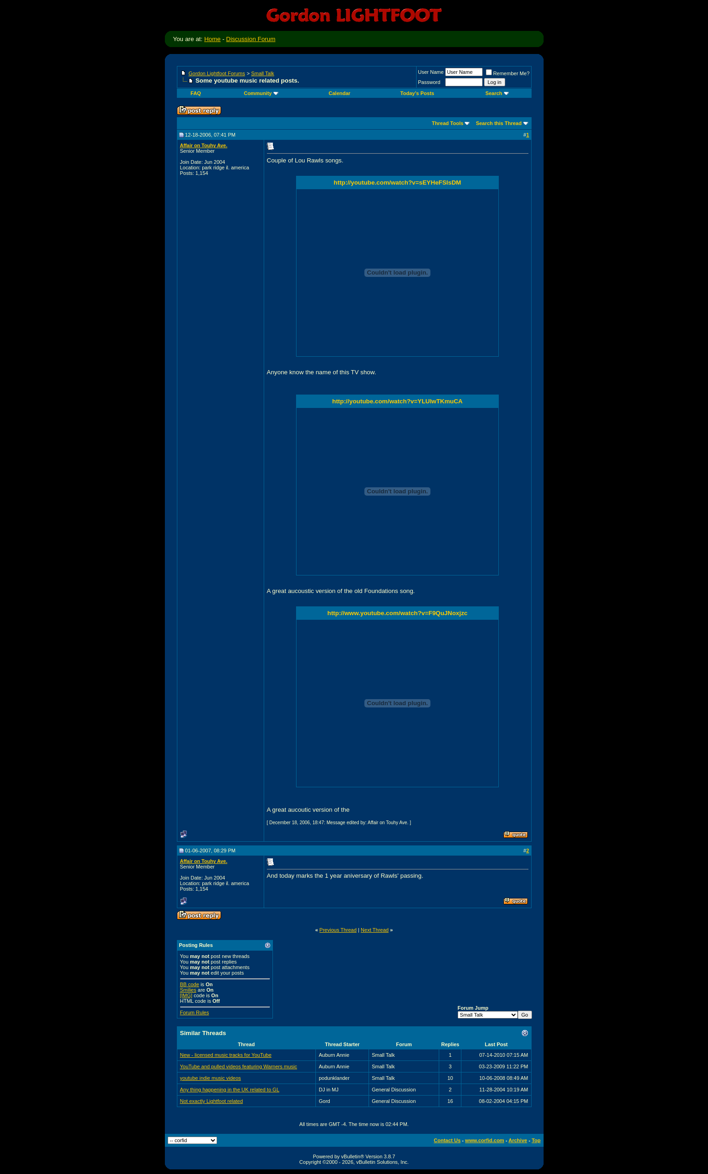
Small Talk (262, 73)
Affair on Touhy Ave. (204, 145)
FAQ (196, 93)
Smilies (188, 990)
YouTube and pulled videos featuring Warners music (238, 1066)
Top (536, 1140)
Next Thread (374, 930)
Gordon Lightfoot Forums (216, 73)
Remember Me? (508, 73)
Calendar (340, 93)
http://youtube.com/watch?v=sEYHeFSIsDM (397, 182)
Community (261, 93)
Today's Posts (417, 93)
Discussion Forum (251, 39)
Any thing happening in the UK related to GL (229, 1089)
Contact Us (447, 1140)
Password (429, 82)
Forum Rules (194, 1012)
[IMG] (186, 995)
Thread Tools (447, 123)
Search (497, 93)
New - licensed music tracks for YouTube (226, 1055)
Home (212, 39)
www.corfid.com (484, 1140)
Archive (517, 1140)
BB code (190, 984)
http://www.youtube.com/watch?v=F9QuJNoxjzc (397, 613)
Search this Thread (498, 123)
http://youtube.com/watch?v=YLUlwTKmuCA (397, 401)
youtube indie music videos (210, 1078)
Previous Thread (338, 930)
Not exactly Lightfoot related (211, 1101)
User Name (431, 72)
